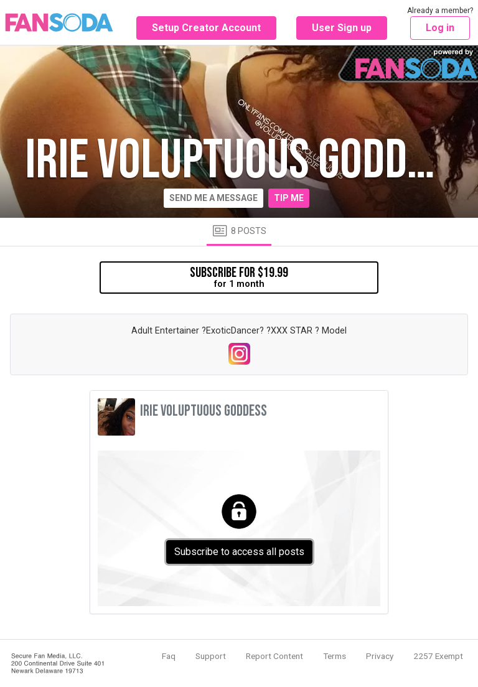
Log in (440, 28)
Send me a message (213, 198)
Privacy (379, 656)
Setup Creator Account (206, 28)
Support (210, 656)
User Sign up (342, 28)
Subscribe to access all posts (239, 552)
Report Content (274, 656)
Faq (169, 656)
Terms (334, 656)
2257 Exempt (438, 656)
